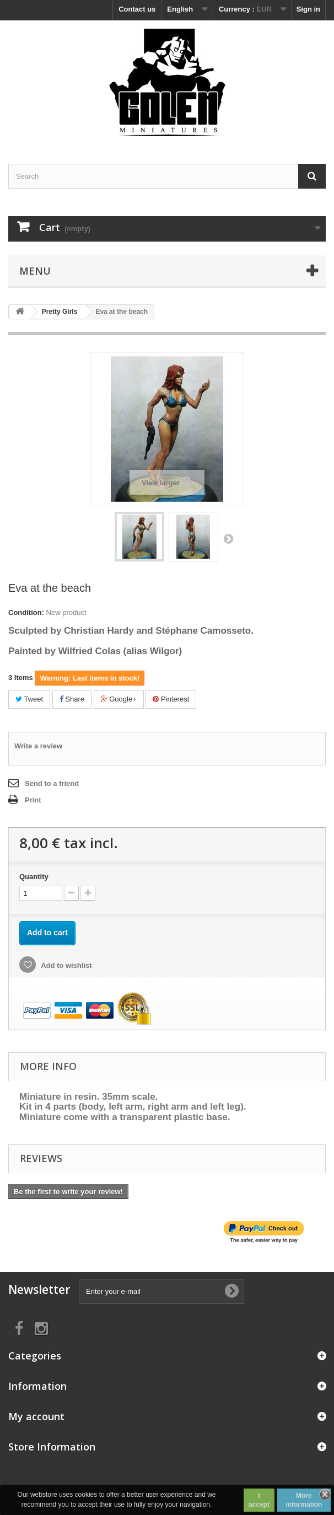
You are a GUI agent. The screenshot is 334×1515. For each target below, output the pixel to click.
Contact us (136, 9)
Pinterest (171, 699)
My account (36, 1416)
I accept (259, 1500)
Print (33, 800)
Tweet (29, 699)
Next (228, 538)
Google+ (119, 699)
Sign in (308, 9)
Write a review (38, 746)
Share (72, 699)
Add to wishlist (65, 965)
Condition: (26, 612)
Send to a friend (52, 783)
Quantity (34, 876)
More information (303, 1500)
